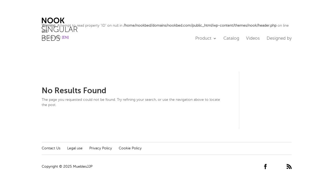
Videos (253, 39)
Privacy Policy (100, 148)
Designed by (279, 39)
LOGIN (47, 37)
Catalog (231, 39)
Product (203, 39)
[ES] (57, 37)
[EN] (65, 37)
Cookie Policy (130, 148)
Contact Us (51, 148)
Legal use (75, 148)
